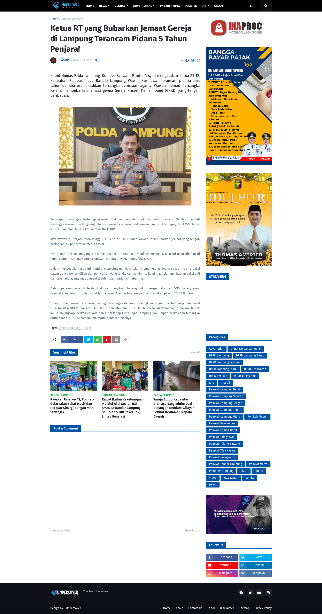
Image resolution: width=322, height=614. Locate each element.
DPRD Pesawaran (255, 369)
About (179, 608)
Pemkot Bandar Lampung (225, 464)
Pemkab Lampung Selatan (226, 396)
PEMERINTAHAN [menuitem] (195, 6)
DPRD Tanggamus (245, 376)
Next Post (191, 530)
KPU (211, 382)
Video (212, 477)
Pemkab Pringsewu (221, 437)
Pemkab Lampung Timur (224, 410)
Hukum (86, 328)
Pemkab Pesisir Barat (223, 430)
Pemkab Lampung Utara (224, 416)
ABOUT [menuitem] (218, 6)
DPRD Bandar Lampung (246, 349)
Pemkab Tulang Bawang (224, 444)
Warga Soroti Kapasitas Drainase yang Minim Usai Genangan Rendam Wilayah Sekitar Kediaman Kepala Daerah (173, 407)
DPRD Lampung (219, 355)
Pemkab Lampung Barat (224, 389)
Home (54, 19)
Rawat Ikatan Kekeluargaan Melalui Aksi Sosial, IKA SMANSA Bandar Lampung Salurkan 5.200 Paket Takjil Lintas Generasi (123, 407)
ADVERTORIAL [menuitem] (142, 6)
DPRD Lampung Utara (223, 369)
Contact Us (195, 608)
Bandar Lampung (72, 19)
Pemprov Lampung (221, 471)
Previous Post (61, 530)
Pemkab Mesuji (257, 416)
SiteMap (244, 608)
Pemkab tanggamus (222, 457)
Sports (259, 471)
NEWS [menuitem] (103, 6)
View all (195, 352)
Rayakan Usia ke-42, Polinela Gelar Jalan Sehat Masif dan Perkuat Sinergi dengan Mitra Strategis (72, 405)
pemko (249, 477)
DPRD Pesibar (218, 376)
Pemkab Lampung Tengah (225, 403)
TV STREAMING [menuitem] (170, 6)
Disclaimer (227, 608)
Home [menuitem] (90, 6)
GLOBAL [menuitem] (120, 6)
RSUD (243, 471)
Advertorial (216, 349)
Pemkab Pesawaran (222, 423)
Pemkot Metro (258, 464)
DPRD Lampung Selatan (224, 362)
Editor (211, 608)
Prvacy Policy (263, 608)
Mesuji (225, 382)
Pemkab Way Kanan (222, 450)
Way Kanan (231, 477)
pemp (212, 484)
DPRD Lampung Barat (250, 355)
